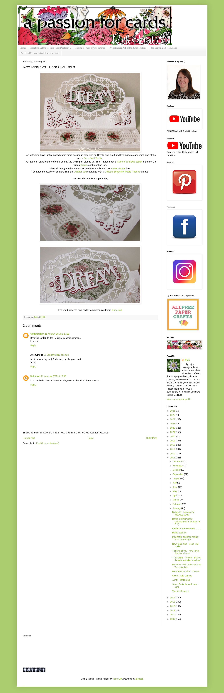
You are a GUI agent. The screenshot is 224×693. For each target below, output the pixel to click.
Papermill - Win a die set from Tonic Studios (186, 565)
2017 (173, 449)
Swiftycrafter (37, 334)
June (175, 487)
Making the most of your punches (90, 48)
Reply (33, 345)
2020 (173, 436)
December (178, 461)
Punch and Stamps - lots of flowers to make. (40, 53)
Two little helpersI (180, 591)
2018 (173, 445)
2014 (173, 597)
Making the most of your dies (164, 48)
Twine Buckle (118, 168)
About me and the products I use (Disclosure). (50, 48)
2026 (173, 411)
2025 (173, 415)
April (175, 495)
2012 (173, 606)
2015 (173, 457)
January (177, 508)
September (178, 474)
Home (23, 48)
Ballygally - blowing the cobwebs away (183, 513)
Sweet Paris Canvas (182, 575)
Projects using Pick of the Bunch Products (128, 48)
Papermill (117, 310)
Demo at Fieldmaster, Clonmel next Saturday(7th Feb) (186, 521)
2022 (173, 428)
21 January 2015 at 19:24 (56, 355)
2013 (173, 601)
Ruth (35, 317)
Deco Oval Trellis (93, 158)
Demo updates (179, 532)
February (177, 504)
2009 (173, 619)
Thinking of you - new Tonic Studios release (185, 552)
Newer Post (29, 438)
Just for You (80, 171)
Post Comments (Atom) (47, 443)
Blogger (139, 679)
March (176, 499)
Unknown (35, 376)
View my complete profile (179, 399)
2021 (173, 432)
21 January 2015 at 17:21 (57, 334)
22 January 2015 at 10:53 (53, 376)
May (175, 491)
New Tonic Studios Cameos (185, 571)
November (178, 465)
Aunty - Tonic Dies (181, 580)
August (176, 478)
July (175, 482)
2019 (173, 440)
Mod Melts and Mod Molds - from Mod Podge (185, 538)
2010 (173, 614)
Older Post (151, 438)
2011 (173, 610)
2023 (173, 423)
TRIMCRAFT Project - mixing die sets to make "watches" (186, 559)
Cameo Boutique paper (129, 161)
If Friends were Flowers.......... (186, 528)
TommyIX (117, 679)
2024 (173, 419)
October (177, 470)
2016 (173, 453)
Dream (84, 165)
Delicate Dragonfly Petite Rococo (122, 171)
